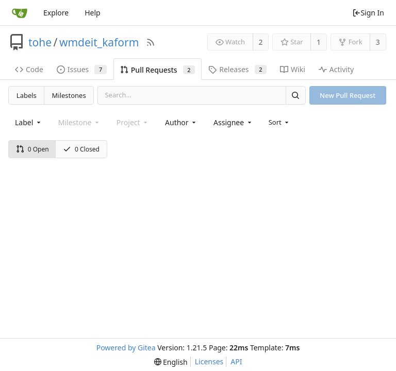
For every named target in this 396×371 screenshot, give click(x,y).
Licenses (209, 361)
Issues (82, 69)
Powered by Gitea (126, 347)
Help (93, 13)
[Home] (19, 13)
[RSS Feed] (150, 42)
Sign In (368, 13)
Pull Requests (157, 70)
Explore (56, 13)
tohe (40, 42)
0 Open (32, 149)
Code (29, 69)
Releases (237, 69)
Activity (336, 69)
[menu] (279, 122)
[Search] (295, 95)
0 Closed (81, 149)
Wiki (292, 69)
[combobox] (28, 122)
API (236, 361)
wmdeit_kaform (99, 42)
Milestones (69, 95)
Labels (26, 95)
